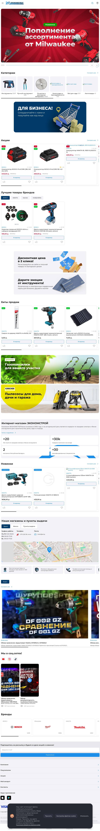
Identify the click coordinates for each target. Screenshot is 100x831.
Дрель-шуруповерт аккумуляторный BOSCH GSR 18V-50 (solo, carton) (48, 230)
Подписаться (50, 755)
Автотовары (90, 93)
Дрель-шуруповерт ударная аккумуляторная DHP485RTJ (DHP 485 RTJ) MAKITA (16, 496)
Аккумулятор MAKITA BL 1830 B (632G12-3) (81, 151)
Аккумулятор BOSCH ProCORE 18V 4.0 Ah (48, 170)
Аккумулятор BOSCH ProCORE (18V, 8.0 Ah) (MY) (16, 170)
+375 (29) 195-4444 (25, 534)
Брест (6, 526)
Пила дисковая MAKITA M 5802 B (46, 495)
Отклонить (84, 816)
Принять (48, 816)
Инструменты (9, 93)
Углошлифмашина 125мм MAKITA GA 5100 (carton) (80, 476)
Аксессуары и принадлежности (57, 95)
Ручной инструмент (25, 94)
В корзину (16, 177)
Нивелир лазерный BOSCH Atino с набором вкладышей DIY (15, 230)
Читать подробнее (8, 432)
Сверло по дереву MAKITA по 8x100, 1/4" (16, 333)
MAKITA (68, 148)
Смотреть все (91, 73)
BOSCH (4, 167)
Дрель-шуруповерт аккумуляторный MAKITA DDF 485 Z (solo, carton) (48, 334)
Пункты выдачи (29, 526)
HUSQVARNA (37, 198)
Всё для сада (74, 93)
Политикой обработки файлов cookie (28, 825)
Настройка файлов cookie (66, 816)
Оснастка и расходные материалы (41, 95)
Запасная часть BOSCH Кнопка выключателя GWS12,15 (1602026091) (79, 334)
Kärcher (25, 198)
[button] (49, 550)
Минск (15, 526)
